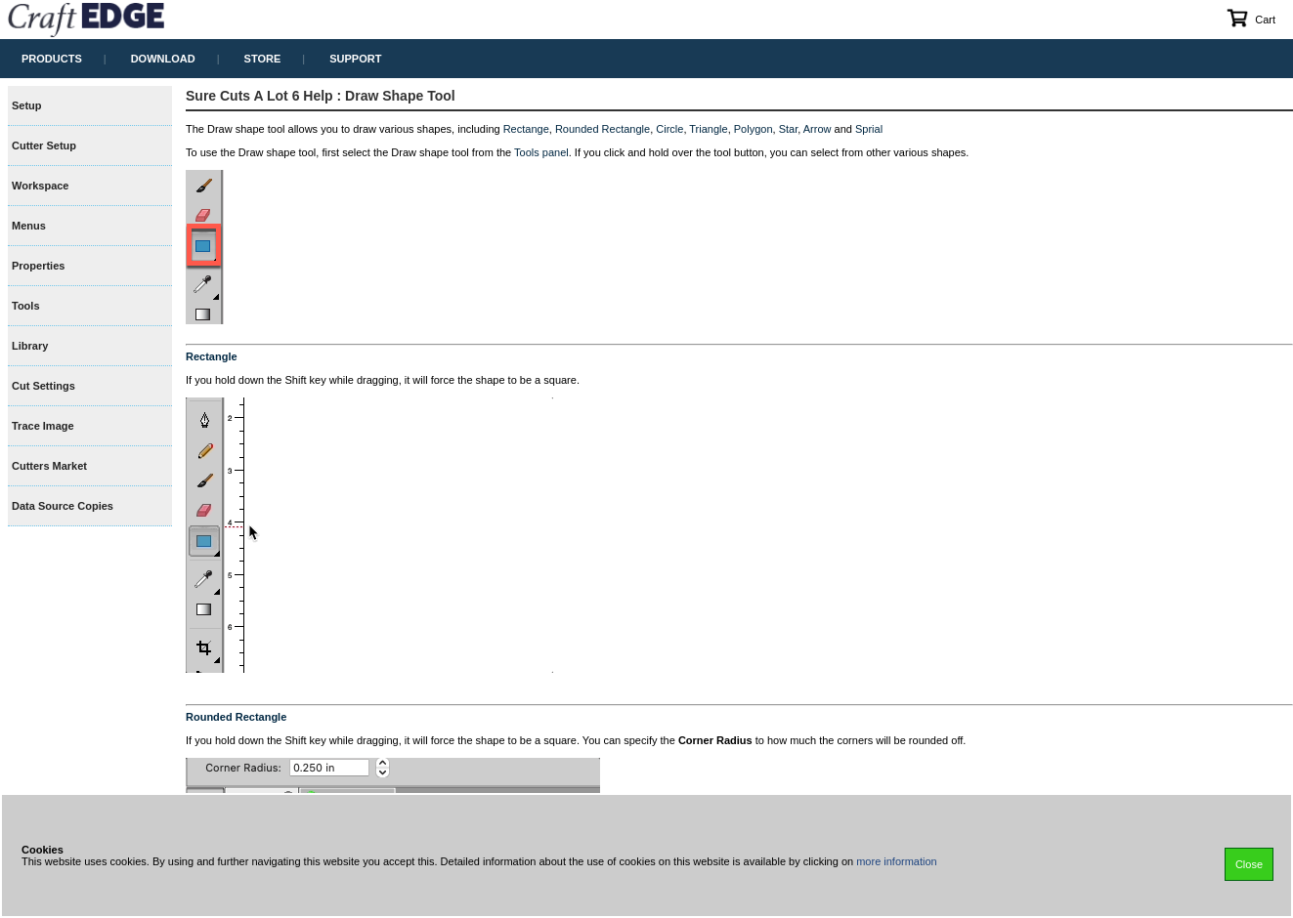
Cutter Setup (44, 145)
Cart (1250, 17)
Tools (26, 306)
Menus (29, 225)
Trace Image (43, 426)
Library (30, 346)
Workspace (40, 185)
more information (896, 861)
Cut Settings (43, 386)
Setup (27, 105)
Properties (38, 265)
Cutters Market (49, 466)
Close (1249, 864)
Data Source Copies (62, 506)
